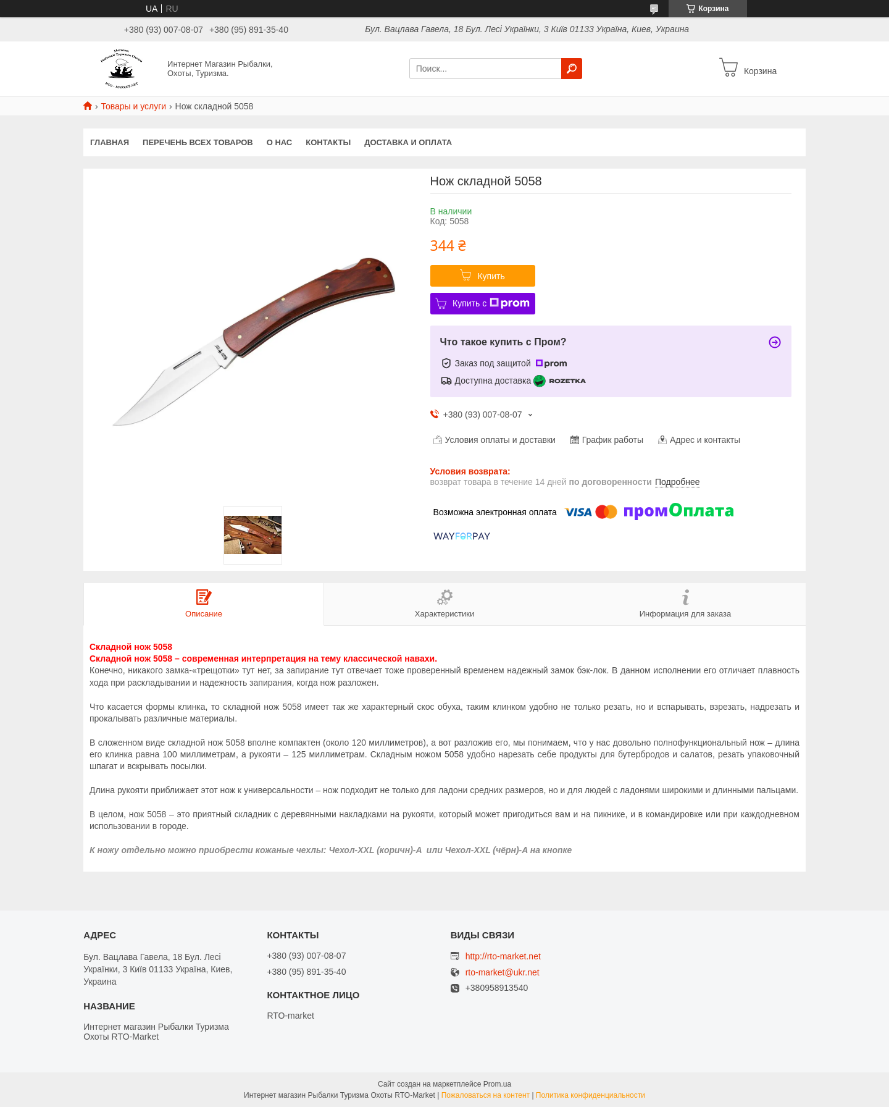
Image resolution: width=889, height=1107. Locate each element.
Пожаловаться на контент (485, 1095)
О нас (280, 142)
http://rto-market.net (503, 956)
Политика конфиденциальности (590, 1095)
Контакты (328, 142)
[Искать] (571, 68)
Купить (490, 276)
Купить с (491, 303)
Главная (109, 142)
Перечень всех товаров (198, 142)
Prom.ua (497, 1084)
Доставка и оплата (408, 142)
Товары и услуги (133, 106)
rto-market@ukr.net (502, 972)
